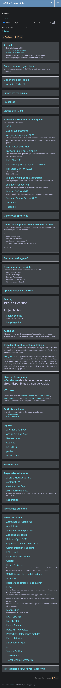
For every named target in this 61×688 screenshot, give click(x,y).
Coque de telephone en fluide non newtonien (29, 224)
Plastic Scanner (14, 625)
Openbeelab (12, 620)
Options (6, 31)
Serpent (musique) (16, 642)
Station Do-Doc (14, 651)
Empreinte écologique (15, 92)
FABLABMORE (13, 160)
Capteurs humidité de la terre (22, 543)
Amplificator (12, 526)
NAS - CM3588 (13, 616)
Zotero (9, 390)
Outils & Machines (14, 409)
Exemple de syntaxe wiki (15, 53)
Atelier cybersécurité (17, 130)
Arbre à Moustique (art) (18, 477)
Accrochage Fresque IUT (19, 521)
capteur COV (13, 481)
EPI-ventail (12, 552)
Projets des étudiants (15, 508)
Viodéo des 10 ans (13, 110)
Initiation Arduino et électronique (24, 177)
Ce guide (8, 356)
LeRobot (10, 587)
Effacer (19, 37)
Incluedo (11, 578)
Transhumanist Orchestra (20, 659)
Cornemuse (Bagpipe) (16, 258)
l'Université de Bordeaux (35, 398)
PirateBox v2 (11, 464)
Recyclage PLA (14, 322)
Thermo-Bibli (13, 655)
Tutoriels (11, 206)
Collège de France (44, 396)
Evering (8, 299)
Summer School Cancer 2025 (21, 198)
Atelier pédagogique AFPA (20, 135)
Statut (7, 22)
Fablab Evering (14, 315)
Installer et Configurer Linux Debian (24, 344)
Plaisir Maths (13, 455)
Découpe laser (13, 414)
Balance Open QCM (16, 539)
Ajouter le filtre (7, 27)
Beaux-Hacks (13, 438)
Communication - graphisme (19, 66)
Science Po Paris (28, 396)
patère (9, 451)
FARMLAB (9, 331)
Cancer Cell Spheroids (16, 215)
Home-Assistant (14, 565)
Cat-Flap (10, 442)
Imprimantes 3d (13, 417)
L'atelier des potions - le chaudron (24, 582)
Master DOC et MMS (17, 191)
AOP (8, 126)
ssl (7, 646)
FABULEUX (12, 446)
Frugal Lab (9, 101)
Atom (56, 678)
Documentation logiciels (17, 267)
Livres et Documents (15, 377)
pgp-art (8, 425)
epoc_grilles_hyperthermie (18, 290)
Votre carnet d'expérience (17, 50)
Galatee (10, 560)
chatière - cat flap (15, 486)
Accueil (8, 45)
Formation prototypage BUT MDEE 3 (25, 164)
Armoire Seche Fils (16, 84)
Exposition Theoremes (18, 556)
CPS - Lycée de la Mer (17, 146)
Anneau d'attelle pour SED (20, 530)
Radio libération (14, 638)
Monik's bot (12, 609)
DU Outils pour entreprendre (21, 150)
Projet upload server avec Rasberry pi (24, 668)
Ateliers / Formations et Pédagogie (23, 119)
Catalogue (12, 380)
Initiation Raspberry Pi (18, 184)
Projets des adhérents (16, 473)
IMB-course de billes (17, 490)
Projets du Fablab (13, 517)
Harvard (13, 398)
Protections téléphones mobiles (23, 633)
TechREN (11, 202)
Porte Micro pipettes (17, 629)
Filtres (6, 18)
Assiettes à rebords (16, 534)
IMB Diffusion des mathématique (24, 574)
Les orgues (12, 499)
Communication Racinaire (20, 547)
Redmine (12, 685)
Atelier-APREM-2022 (17, 433)
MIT (6, 398)
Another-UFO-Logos (17, 429)
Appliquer (8, 37)
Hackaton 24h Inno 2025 (19, 168)
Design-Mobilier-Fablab (16, 79)
